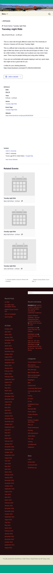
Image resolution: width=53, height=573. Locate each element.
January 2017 (9, 444)
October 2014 (9, 514)
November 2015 (9, 483)
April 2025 (8, 332)
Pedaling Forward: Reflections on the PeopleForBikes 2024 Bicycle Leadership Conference (35, 308)
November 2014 (9, 511)
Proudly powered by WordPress (12, 559)
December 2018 (9, 396)
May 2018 (7, 407)
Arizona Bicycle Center (34, 362)
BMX (29, 382)
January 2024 (9, 348)
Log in (29, 459)
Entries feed (31, 462)
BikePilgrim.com (32, 327)
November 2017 (9, 421)
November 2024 (9, 340)
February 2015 (9, 503)
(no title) (7, 302)
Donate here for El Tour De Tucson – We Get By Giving (35, 348)
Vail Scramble (9, 317)
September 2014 (9, 517)
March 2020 (8, 374)
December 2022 (9, 360)
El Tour (30, 401)
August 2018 (8, 402)
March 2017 (8, 438)
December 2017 (9, 418)
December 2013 (9, 536)
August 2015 (8, 491)
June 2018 (8, 404)
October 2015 (9, 486)
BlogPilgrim (31, 380)
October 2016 (9, 452)
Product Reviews (33, 414)
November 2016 (9, 449)
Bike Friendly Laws (33, 372)
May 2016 (7, 466)
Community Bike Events (35, 388)
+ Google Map (29, 156)
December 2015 (9, 480)
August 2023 (8, 357)
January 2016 (9, 477)
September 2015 (9, 489)
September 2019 (9, 379)
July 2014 (7, 522)
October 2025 (9, 329)
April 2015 (8, 497)
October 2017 (9, 424)
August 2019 (8, 382)
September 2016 (9, 455)
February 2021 (9, 371)
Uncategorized (32, 444)
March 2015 (8, 500)
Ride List (30, 425)
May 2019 (7, 388)
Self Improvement (33, 433)
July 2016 (7, 461)
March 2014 (8, 528)
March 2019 (8, 390)
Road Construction (33, 427)
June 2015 (8, 494)
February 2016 (9, 475)
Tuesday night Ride (11, 104)
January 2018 (9, 416)
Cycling (30, 396)
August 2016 (8, 458)
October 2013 (9, 542)
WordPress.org (32, 467)
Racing (30, 417)
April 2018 (8, 410)
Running (30, 430)
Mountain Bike (32, 409)
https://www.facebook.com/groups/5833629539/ (19, 115)
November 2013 (9, 539)
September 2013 (9, 545)
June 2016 (8, 463)
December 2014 (9, 508)
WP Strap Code (45, 559)
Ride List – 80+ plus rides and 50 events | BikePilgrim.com (34, 342)
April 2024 (8, 343)
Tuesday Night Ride (11, 109)
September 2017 (9, 427)
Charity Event (32, 385)
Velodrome (31, 447)
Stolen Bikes (31, 436)
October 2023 (9, 354)
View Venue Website (12, 159)
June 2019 (8, 385)
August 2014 (8, 519)
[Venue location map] (26, 131)
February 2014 (9, 531)
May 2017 (7, 432)
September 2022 (9, 362)
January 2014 (9, 533)
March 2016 (8, 472)
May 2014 (7, 525)
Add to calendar (13, 76)
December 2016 (9, 446)
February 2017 (9, 441)
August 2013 (8, 547)
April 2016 (8, 469)
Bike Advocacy (32, 369)
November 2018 (9, 399)
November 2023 (9, 351)
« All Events (6, 21)
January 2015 (9, 505)
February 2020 (9, 376)
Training (30, 441)
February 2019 (9, 393)
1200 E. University (11, 151)
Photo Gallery (32, 411)
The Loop (30, 439)
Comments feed (32, 465)
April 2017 (8, 435)
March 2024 (8, 346)
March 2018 (8, 413)
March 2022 (8, 365)
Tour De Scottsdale (10, 314)
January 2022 (9, 368)
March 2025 (8, 334)
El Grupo (30, 398)
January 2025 (9, 337)
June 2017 (8, 430)
